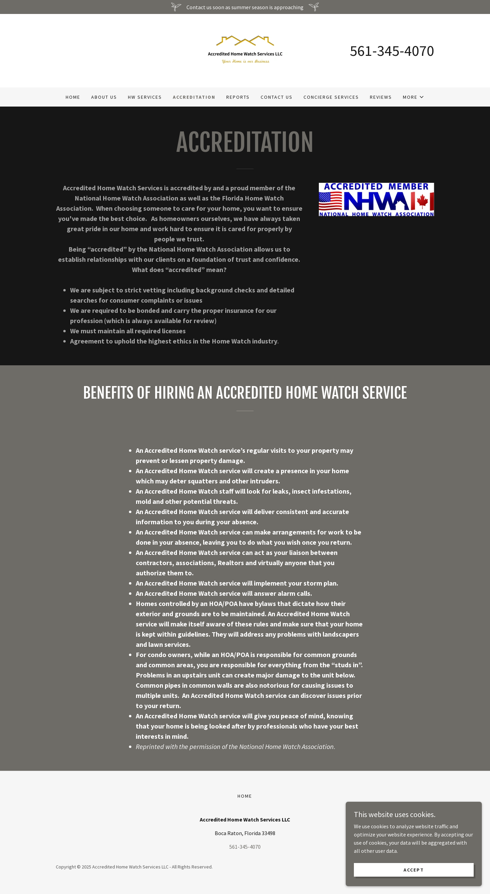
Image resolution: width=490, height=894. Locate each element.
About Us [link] (104, 97)
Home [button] (245, 796)
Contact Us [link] (277, 97)
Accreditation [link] (194, 97)
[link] (245, 50)
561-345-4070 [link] (392, 50)
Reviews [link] (381, 97)
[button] (413, 97)
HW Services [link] (145, 97)
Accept (414, 869)
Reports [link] (238, 97)
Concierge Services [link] (331, 97)
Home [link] (73, 97)
